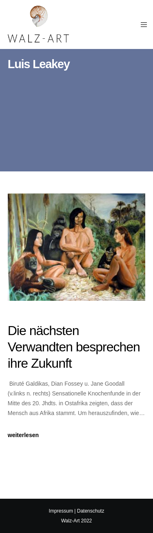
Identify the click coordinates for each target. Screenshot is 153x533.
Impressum (61, 511)
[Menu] (141, 24)
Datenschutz (90, 511)
